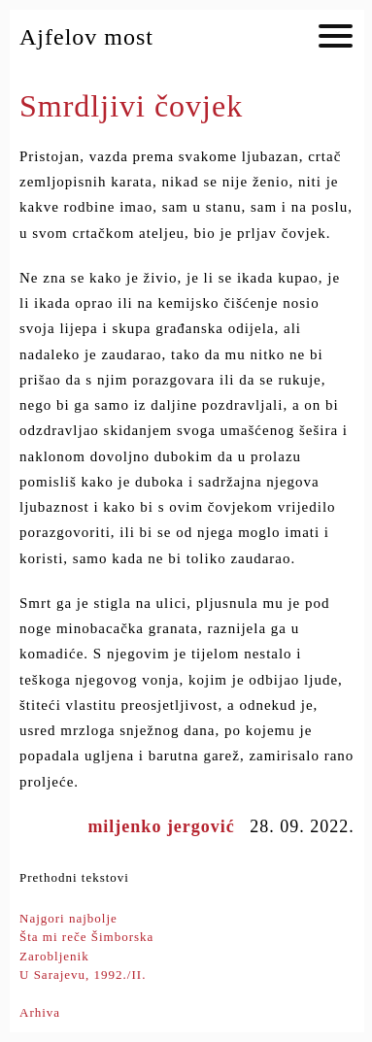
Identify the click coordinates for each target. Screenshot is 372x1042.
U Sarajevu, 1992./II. (82, 974)
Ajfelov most (86, 37)
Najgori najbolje (68, 918)
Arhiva (39, 1012)
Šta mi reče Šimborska (86, 936)
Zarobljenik (54, 956)
